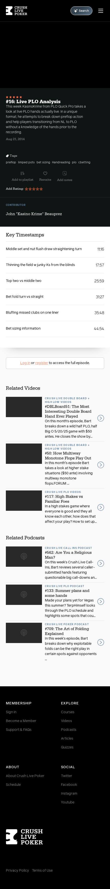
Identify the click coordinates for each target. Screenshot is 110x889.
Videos (66, 721)
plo (74, 162)
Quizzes (67, 747)
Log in (25, 363)
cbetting (84, 162)
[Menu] (100, 11)
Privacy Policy (17, 870)
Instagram (69, 793)
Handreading (61, 162)
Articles (67, 738)
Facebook (69, 785)
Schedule (13, 785)
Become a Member (21, 721)
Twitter (66, 776)
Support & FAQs (18, 730)
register (41, 363)
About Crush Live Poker (25, 776)
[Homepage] (16, 11)
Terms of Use (42, 870)
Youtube (67, 802)
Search (81, 11)
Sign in (11, 712)
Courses (67, 712)
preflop (11, 162)
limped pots (26, 162)
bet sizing (43, 162)
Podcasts (68, 730)
